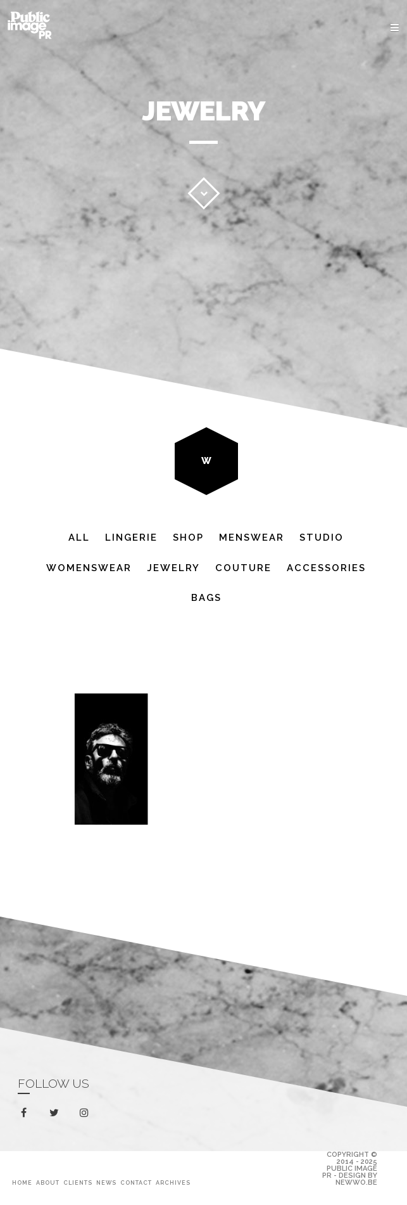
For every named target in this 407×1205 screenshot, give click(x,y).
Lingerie (131, 537)
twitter (56, 1115)
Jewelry (173, 568)
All (79, 537)
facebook (26, 1113)
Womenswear (89, 568)
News (106, 1183)
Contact (136, 1183)
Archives (173, 1183)
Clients (77, 1183)
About (47, 1183)
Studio (321, 537)
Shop (188, 537)
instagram (86, 1113)
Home (22, 1183)
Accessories (326, 568)
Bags (206, 597)
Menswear (251, 537)
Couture (243, 568)
